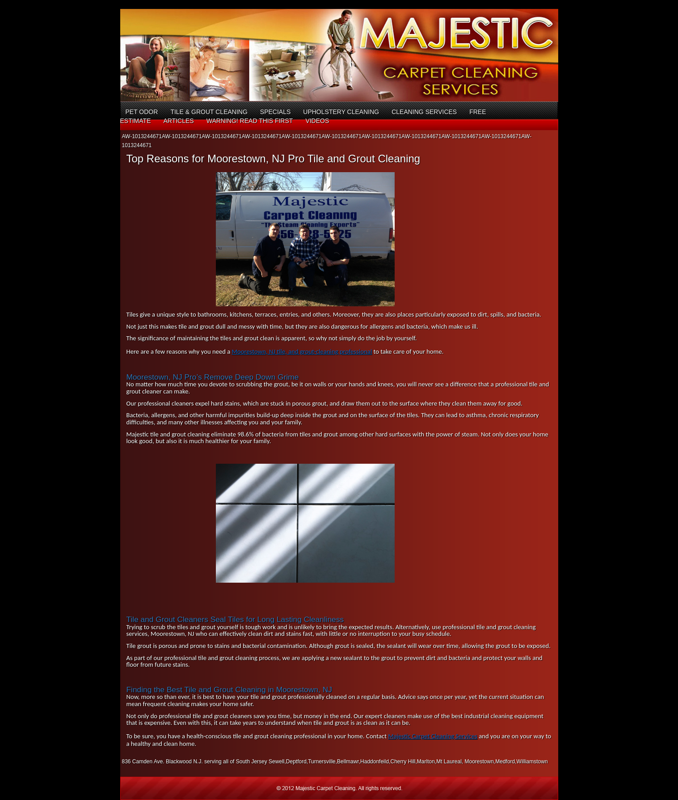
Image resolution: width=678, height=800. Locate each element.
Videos (317, 120)
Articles (178, 120)
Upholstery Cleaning (341, 111)
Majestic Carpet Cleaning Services (432, 736)
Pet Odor (142, 111)
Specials (275, 111)
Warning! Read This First (249, 120)
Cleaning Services (424, 111)
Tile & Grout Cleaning (208, 111)
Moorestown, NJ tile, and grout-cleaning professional (302, 351)
